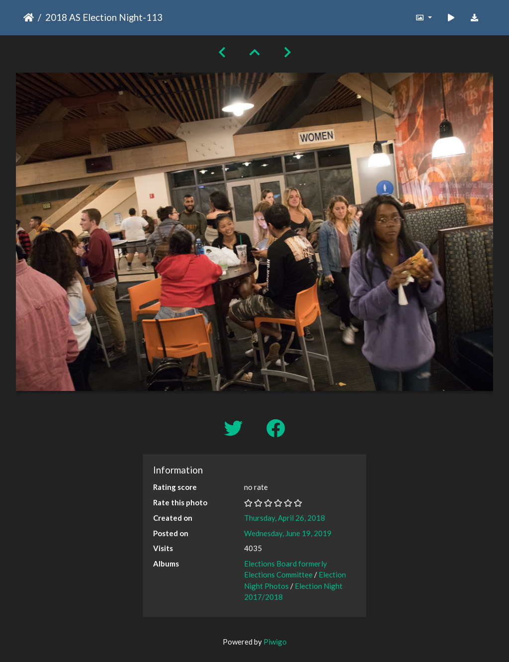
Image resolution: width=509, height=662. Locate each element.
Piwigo (275, 641)
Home (28, 17)
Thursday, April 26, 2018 (284, 517)
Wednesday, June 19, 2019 (288, 533)
